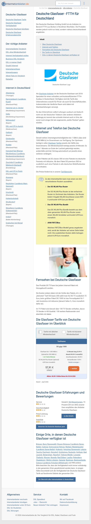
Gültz (8, 114)
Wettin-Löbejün (52, 460)
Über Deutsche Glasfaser (52, 44)
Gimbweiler (10, 139)
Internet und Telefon (50, 47)
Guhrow (45, 447)
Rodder (8, 145)
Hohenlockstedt (12, 198)
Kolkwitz (59, 449)
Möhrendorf (10, 120)
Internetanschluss (13, 69)
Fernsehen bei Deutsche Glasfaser (55, 50)
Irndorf (8, 217)
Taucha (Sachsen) (43, 452)
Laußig (69, 457)
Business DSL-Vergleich (15, 59)
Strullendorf (10, 202)
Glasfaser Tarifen (55, 143)
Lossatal (76, 455)
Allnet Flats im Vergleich (15, 76)
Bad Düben (61, 457)
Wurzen (47, 457)
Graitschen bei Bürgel (14, 223)
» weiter (73, 368)
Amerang (9, 177)
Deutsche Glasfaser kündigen (17, 29)
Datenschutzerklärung (68, 502)
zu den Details (68, 416)
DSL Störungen (13, 511)
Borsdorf (54, 452)
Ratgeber (9, 79)
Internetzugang (12, 72)
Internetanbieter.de (55, 8)
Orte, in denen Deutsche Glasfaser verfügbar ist (60, 55)
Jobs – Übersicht (40, 502)
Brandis (54, 457)
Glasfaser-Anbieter (46, 94)
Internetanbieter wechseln (17, 499)
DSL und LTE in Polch (14, 171)
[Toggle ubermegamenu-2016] (84, 3)
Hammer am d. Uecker (14, 108)
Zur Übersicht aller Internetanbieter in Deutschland (55, 479)
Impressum (64, 505)
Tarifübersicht (66, 172)
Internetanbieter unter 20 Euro (19, 505)
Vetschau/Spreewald (71, 449)
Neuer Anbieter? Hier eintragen (45, 505)
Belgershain (47, 455)
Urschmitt (10, 192)
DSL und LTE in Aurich (14, 126)
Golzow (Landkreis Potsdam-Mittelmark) (52, 463)
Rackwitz (71, 452)
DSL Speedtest (39, 499)
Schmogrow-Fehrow (57, 447)
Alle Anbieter (67, 8)
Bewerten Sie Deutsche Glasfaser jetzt (51, 426)
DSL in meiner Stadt (13, 62)
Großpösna (63, 452)
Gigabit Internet (12, 66)
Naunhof (56, 455)
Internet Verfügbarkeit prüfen (17, 56)
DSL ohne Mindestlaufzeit (16, 52)
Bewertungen (75, 402)
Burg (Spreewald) (49, 444)
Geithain (79, 452)
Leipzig (83, 449)
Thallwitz (39, 457)
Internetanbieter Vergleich (16, 49)
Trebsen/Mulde (67, 455)
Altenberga (10, 93)
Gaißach (9, 132)
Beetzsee (69, 460)
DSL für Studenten (14, 508)
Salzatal (62, 460)
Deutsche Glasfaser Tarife (16, 20)
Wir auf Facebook (66, 499)
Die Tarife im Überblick (51, 52)
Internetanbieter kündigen (17, 502)
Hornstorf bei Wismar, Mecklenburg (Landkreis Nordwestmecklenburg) (15, 153)
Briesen (39, 444)
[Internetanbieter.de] (15, 3)
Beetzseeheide (80, 460)
